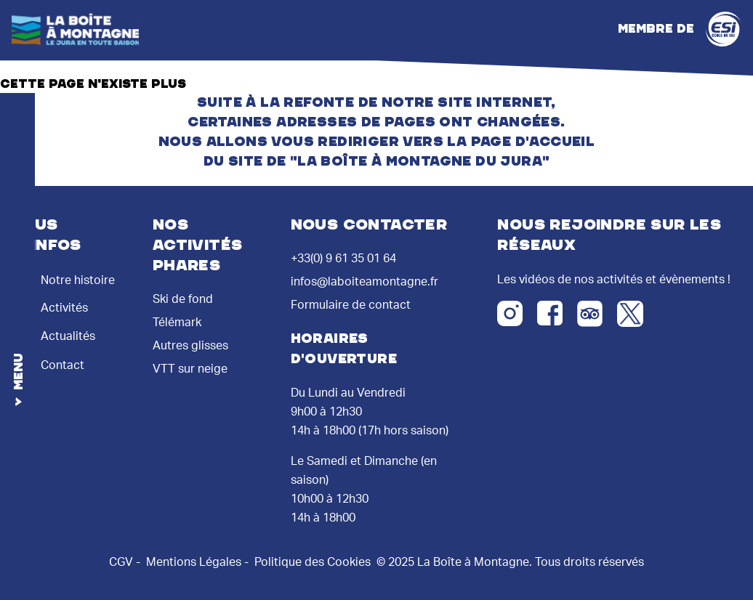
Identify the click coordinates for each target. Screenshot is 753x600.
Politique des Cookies (312, 562)
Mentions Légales (193, 562)
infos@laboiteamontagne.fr (364, 282)
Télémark (177, 322)
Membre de (679, 29)
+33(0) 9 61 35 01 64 (343, 258)
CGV (121, 562)
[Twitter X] (630, 314)
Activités (51, 304)
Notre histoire (65, 278)
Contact (49, 361)
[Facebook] (550, 313)
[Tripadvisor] (590, 314)
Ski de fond (183, 299)
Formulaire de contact (351, 305)
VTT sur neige (190, 369)
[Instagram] (510, 313)
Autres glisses (190, 346)
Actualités (55, 332)
